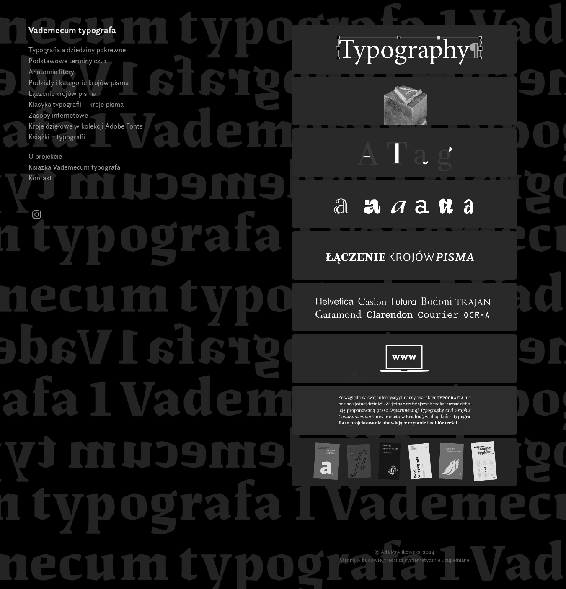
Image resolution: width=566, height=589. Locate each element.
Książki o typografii (56, 137)
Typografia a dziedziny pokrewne (77, 50)
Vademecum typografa (72, 30)
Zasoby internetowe (58, 115)
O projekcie (45, 156)
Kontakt (40, 178)
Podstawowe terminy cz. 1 (67, 61)
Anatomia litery (51, 71)
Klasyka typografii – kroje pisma (76, 104)
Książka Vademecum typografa (74, 167)
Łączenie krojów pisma (62, 93)
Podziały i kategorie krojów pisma (78, 82)
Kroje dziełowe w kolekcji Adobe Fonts (85, 126)
